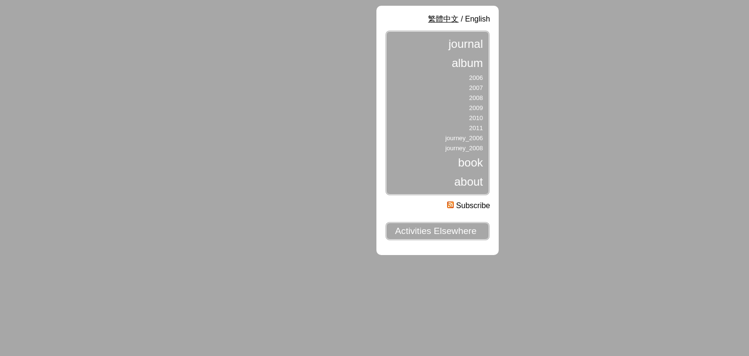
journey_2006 (464, 138)
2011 (476, 128)
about (468, 181)
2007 (476, 87)
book (470, 162)
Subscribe (468, 205)
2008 (476, 97)
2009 (476, 107)
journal (466, 43)
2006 (476, 77)
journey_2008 (464, 148)
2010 (476, 118)
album (467, 62)
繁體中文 (443, 19)
